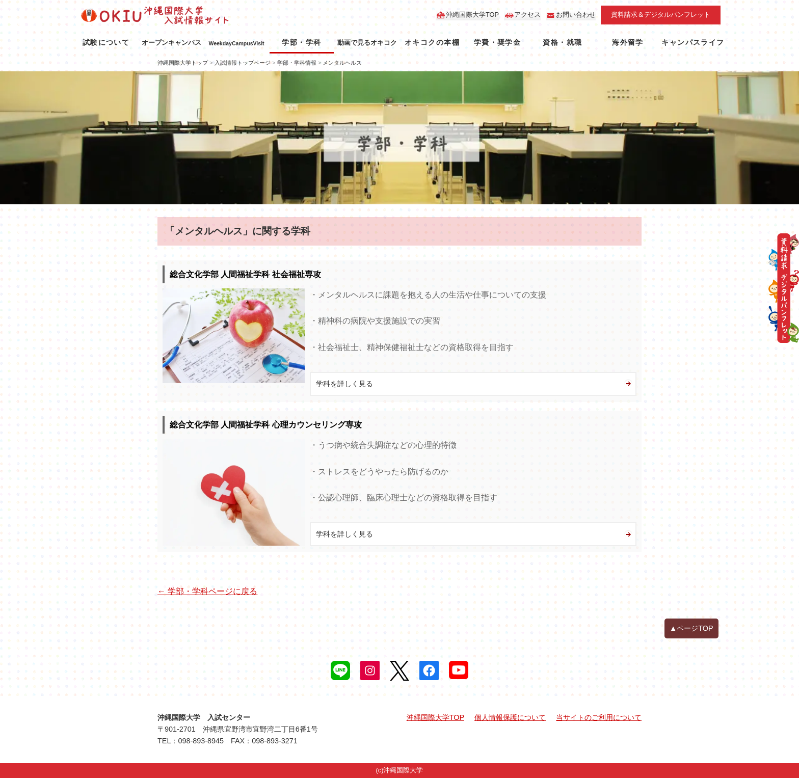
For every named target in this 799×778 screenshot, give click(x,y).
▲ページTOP (691, 628)
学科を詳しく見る (344, 384)
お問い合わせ (576, 14)
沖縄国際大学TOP (472, 14)
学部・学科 (301, 42)
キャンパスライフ (692, 42)
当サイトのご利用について (599, 717)
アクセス (527, 14)
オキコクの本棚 (432, 42)
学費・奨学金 (497, 42)
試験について (106, 42)
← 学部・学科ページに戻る (207, 591)
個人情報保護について (510, 717)
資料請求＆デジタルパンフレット (660, 14)
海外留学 (628, 42)
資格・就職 (562, 42)
